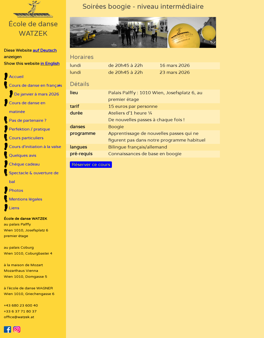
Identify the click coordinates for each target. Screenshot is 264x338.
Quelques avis (22, 155)
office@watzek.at (19, 317)
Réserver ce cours (91, 164)
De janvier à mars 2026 (36, 94)
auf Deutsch (45, 50)
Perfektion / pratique (29, 129)
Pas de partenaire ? (27, 120)
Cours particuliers (26, 138)
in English (50, 63)
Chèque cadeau (24, 164)
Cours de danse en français (35, 85)
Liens (14, 208)
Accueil (16, 76)
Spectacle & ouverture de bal (34, 177)
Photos (16, 190)
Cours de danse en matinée (27, 107)
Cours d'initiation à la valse (35, 146)
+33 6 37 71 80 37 (20, 311)
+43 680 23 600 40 (21, 305)
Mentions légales (25, 199)
